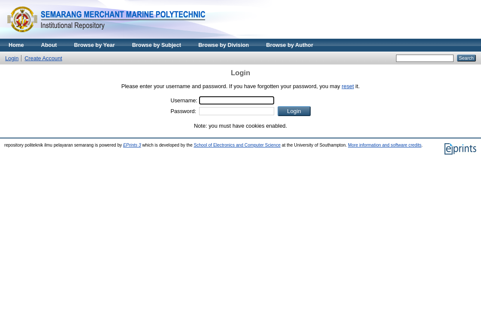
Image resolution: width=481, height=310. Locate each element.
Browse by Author (289, 45)
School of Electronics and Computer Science (237, 145)
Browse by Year (94, 45)
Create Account (43, 58)
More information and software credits (384, 145)
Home (16, 45)
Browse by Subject (157, 45)
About (49, 45)
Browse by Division (223, 45)
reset (348, 86)
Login (11, 58)
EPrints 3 (132, 145)
